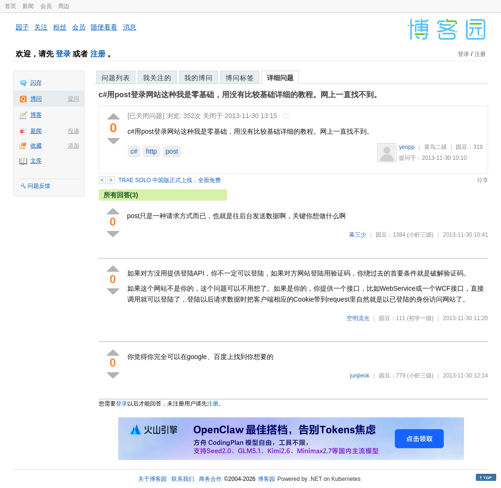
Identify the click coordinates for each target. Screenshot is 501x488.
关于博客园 (152, 479)
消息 (129, 27)
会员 (46, 6)
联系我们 (182, 479)
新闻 (28, 6)
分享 (482, 180)
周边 (63, 6)
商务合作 (210, 479)
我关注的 (157, 78)
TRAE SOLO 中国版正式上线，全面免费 (169, 180)
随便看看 (104, 27)
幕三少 (357, 234)
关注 (40, 27)
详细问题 (280, 78)
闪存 (36, 82)
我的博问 (198, 78)
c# (134, 151)
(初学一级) (420, 318)
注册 (97, 54)
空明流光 (358, 318)
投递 (73, 131)
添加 (73, 145)
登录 (63, 54)
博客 (36, 114)
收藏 (36, 145)
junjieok (359, 375)
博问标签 (240, 78)
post (172, 151)
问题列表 (116, 78)
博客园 (266, 479)
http (151, 151)
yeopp (407, 147)
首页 (10, 6)
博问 (36, 98)
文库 (36, 160)
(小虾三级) (420, 234)
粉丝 (59, 27)
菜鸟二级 (435, 147)
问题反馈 (39, 186)
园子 (22, 27)
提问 (73, 98)
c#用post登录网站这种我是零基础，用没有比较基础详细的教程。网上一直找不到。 (240, 95)
